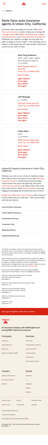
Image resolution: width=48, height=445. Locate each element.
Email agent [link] (22, 81)
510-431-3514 (22, 109)
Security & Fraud (36, 400)
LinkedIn (28, 388)
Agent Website (24, 79)
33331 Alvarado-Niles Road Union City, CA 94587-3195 (28, 141)
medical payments (9, 37)
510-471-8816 (23, 146)
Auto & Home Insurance (11, 207)
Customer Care (8, 224)
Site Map (34, 404)
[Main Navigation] (4, 3)
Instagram (29, 384)
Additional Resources (10, 236)
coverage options (8, 34)
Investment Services (10, 219)
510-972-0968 (23, 75)
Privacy (19, 400)
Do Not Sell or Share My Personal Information (15, 418)
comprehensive (31, 34)
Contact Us (5, 340)
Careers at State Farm (8, 375)
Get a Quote (23, 84)
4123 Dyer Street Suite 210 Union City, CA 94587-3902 (29, 104)
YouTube (28, 392)
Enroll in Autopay (31, 353)
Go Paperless (30, 357)
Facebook (29, 375)
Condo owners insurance (12, 186)
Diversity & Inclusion (8, 379)
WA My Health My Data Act (10, 410)
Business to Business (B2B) (10, 353)
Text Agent (22, 86)
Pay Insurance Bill (31, 349)
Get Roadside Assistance (33, 345)
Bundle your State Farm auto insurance (17, 195)
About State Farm (7, 345)
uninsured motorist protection (33, 37)
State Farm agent (32, 266)
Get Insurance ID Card (32, 361)
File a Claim (29, 340)
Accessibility (20, 404)
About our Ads (6, 400)
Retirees (4, 384)
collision (41, 34)
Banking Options (9, 230)
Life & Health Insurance (11, 213)
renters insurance (29, 188)
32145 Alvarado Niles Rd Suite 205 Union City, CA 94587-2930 (29, 69)
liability (21, 34)
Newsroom (5, 349)
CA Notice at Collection (8, 414)
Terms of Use (6, 404)
